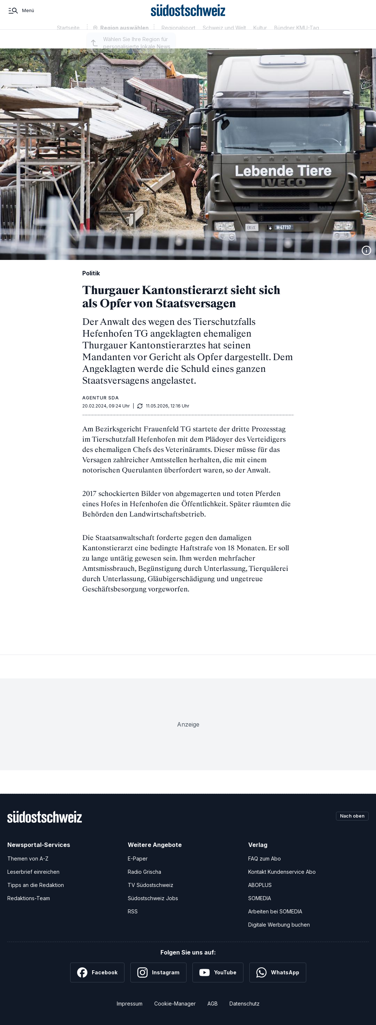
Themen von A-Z (27, 858)
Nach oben (349, 817)
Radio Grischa (144, 872)
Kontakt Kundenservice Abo (282, 872)
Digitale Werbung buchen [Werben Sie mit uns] (279, 924)
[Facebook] (97, 972)
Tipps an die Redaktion (35, 885)
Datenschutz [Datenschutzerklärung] (244, 1003)
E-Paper (138, 858)
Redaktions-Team (28, 898)
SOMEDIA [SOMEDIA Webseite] (259, 898)
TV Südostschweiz (150, 885)
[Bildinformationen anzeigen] (366, 250)
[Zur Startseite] (188, 17)
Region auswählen (124, 42)
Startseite (68, 41)
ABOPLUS (260, 885)
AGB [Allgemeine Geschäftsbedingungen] (212, 1003)
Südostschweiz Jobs (153, 898)
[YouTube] (217, 972)
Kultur (260, 41)
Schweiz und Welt (224, 41)
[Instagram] (158, 972)
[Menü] (20, 17)
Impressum (129, 1003)
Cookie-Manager (175, 1003)
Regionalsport (178, 41)
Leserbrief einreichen (33, 872)
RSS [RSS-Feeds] (133, 911)
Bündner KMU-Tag (296, 41)
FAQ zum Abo (264, 858)
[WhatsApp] (277, 972)
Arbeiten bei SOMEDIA (275, 911)
